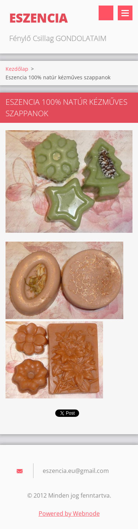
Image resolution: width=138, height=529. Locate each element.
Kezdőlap (17, 68)
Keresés (106, 13)
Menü (125, 13)
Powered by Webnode (69, 513)
